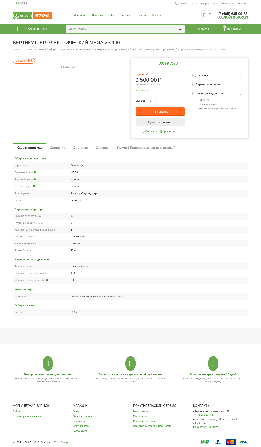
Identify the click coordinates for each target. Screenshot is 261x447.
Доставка (80, 147)
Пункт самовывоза (223, 3)
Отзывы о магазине (84, 416)
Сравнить (167, 131)
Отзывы (102, 147)
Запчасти (97, 15)
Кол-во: (140, 100)
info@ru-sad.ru (201, 423)
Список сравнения (144, 421)
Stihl (111, 15)
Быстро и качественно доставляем (48, 374)
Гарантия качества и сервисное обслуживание (130, 374)
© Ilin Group (61, 442)
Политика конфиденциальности (152, 425)
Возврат (204, 3)
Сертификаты (81, 425)
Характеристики (29, 147)
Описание (57, 147)
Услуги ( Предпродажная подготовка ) (146, 147)
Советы (156, 15)
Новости (241, 3)
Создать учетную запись (27, 416)
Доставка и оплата (186, 3)
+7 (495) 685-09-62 (232, 14)
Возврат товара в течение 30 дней (213, 374)
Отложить (150, 131)
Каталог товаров (36, 29)
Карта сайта (80, 430)
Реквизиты (79, 421)
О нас (76, 411)
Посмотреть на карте (205, 426)
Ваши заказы (140, 411)
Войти (16, 411)
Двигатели (80, 15)
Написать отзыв (168, 63)
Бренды (125, 15)
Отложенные (140, 416)
